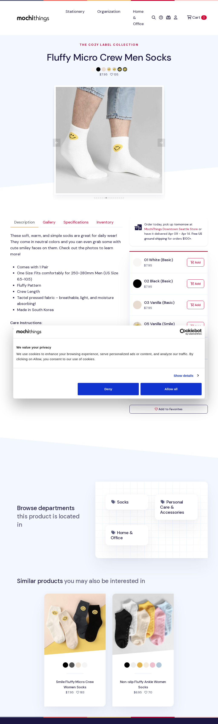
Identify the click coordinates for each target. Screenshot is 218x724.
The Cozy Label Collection (109, 45)
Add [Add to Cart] (197, 262)
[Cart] (197, 17)
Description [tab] (24, 222)
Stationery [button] (75, 11)
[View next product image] (161, 143)
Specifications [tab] (76, 222)
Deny (108, 389)
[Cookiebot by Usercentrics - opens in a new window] (183, 332)
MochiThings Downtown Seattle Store (171, 229)
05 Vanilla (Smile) (159, 323)
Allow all (171, 389)
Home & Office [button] (138, 17)
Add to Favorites (168, 409)
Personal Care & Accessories (172, 507)
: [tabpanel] (66, 282)
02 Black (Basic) (158, 281)
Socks (123, 502)
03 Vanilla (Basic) (159, 302)
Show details (184, 375)
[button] (153, 18)
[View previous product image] (56, 143)
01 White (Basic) (158, 259)
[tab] (94, 197)
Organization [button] (108, 11)
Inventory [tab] (105, 222)
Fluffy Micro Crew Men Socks (109, 57)
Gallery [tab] (49, 222)
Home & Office (122, 535)
